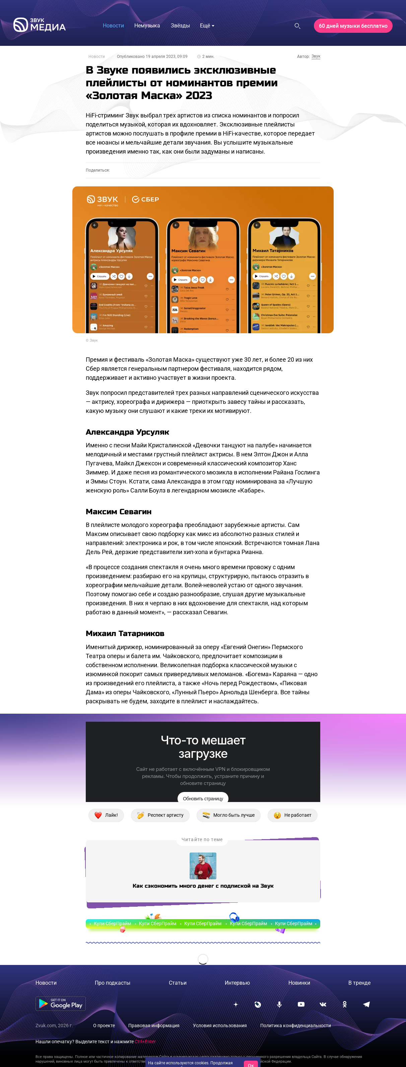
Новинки (299, 983)
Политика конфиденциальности (295, 1025)
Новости (96, 56)
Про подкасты (112, 983)
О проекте (104, 1025)
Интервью (237, 983)
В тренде (359, 983)
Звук (316, 56)
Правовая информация (154, 1025)
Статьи (178, 983)
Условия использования (220, 1025)
